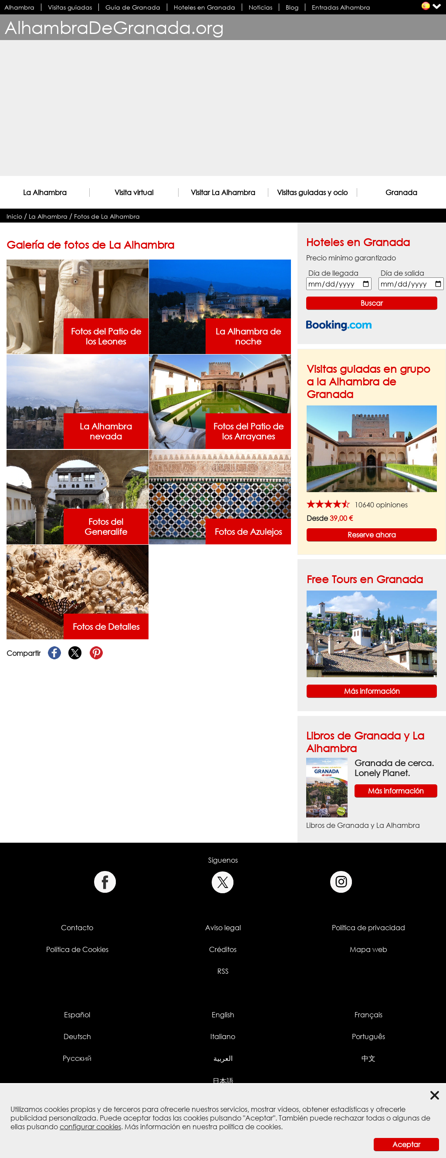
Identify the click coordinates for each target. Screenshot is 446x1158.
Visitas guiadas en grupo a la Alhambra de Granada (368, 381)
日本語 (223, 1081)
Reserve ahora (372, 534)
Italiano (222, 1036)
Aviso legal (223, 927)
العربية (223, 1058)
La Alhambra (45, 192)
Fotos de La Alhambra (107, 216)
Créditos (223, 949)
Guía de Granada (132, 7)
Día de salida (402, 273)
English (223, 1014)
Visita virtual (134, 192)
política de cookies (250, 1126)
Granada (401, 192)
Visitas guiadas (70, 7)
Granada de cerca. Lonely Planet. (394, 768)
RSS (223, 971)
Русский (77, 1058)
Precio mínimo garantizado (351, 257)
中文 (368, 1058)
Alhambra (19, 7)
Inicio (14, 216)
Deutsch (77, 1036)
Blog (292, 7)
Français (368, 1014)
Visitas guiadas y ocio (312, 192)
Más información (372, 691)
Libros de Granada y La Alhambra (363, 825)
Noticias (260, 7)
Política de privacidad (368, 927)
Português (368, 1036)
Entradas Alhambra (341, 7)
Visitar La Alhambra (223, 192)
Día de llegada (333, 273)
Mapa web (368, 949)
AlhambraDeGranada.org (114, 27)
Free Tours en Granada (365, 579)
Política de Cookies (77, 949)
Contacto (77, 927)
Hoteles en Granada (204, 7)
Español (77, 1014)
